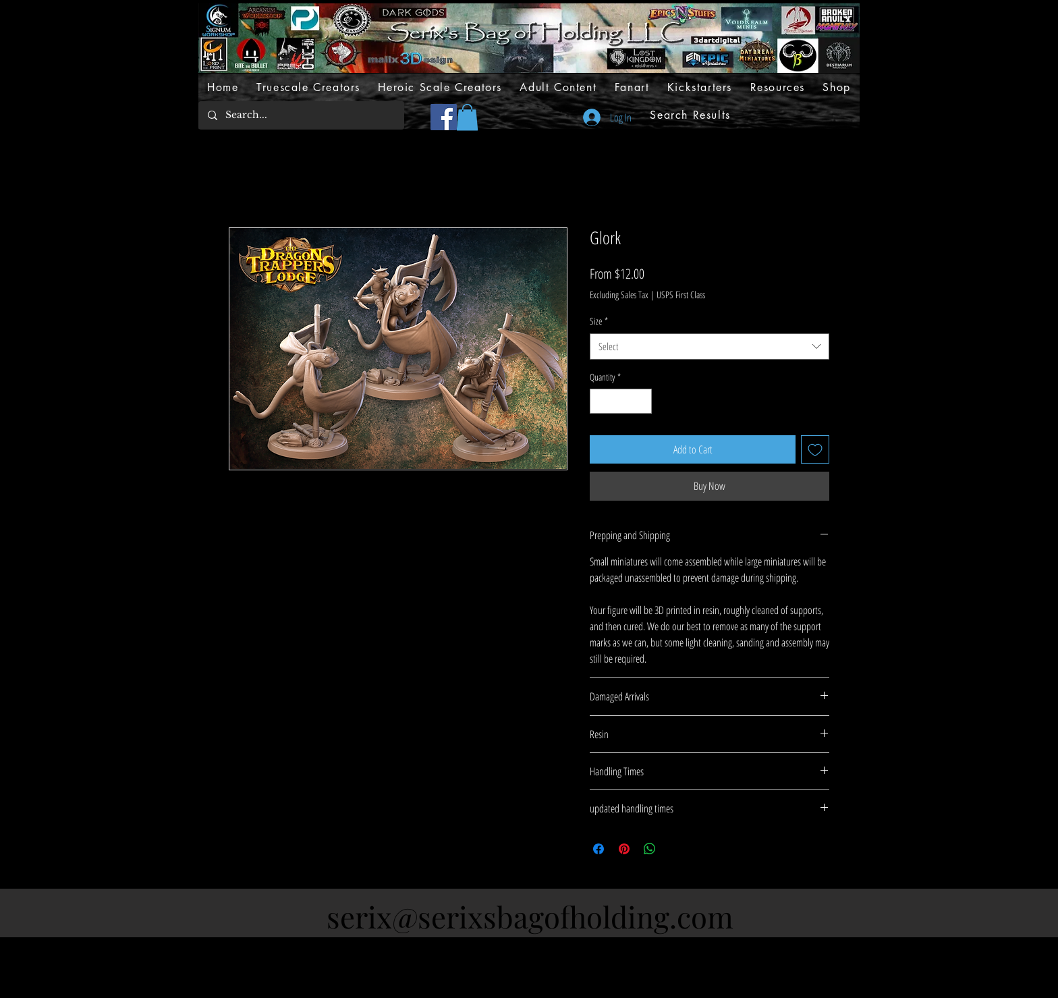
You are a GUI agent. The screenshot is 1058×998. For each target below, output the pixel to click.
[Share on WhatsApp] (650, 849)
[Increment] (641, 401)
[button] (467, 117)
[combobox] (709, 346)
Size (599, 320)
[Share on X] (675, 849)
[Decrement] (600, 401)
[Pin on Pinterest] (624, 849)
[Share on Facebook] (598, 849)
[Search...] (300, 115)
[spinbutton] (621, 401)
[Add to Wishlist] (815, 449)
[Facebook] (443, 117)
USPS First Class (681, 294)
